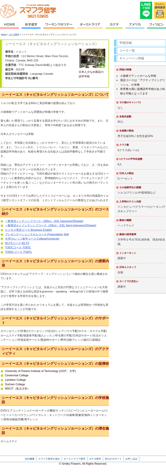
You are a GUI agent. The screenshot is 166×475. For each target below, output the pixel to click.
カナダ (114, 27)
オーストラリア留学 (74, 458)
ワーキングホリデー (59, 27)
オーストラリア (90, 27)
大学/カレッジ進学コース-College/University (32, 238)
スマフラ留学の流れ (49, 458)
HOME (10, 27)
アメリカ (135, 27)
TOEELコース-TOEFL (18, 252)
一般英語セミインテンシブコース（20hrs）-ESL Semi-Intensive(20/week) (50, 225)
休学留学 (31, 27)
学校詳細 (125, 43)
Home (3, 34)
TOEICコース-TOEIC (18, 247)
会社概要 (30, 458)
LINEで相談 (146, 10)
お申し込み (131, 458)
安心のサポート (113, 458)
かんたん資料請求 (160, 10)
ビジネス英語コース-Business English (28, 229)
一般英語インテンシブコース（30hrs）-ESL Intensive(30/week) (44, 221)
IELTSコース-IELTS (17, 243)
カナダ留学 (14, 34)
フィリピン (156, 27)
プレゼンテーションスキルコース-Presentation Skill (37, 234)
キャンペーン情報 (131, 58)
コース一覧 (127, 50)
